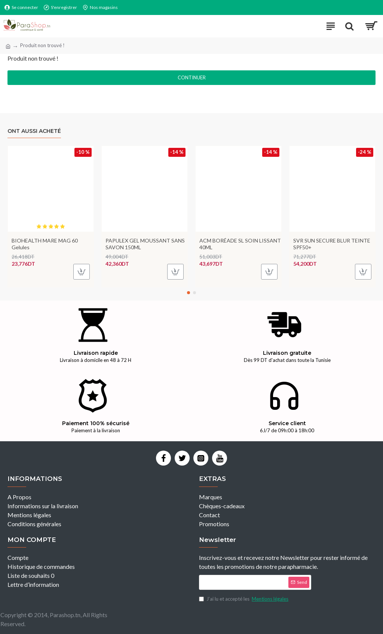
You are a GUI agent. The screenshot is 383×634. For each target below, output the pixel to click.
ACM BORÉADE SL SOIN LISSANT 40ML (240, 243)
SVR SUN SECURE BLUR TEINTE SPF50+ (331, 243)
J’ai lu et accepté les (244, 599)
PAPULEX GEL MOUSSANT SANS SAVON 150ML (145, 243)
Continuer (192, 77)
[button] (188, 292)
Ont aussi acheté (34, 131)
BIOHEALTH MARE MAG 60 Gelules (45, 243)
